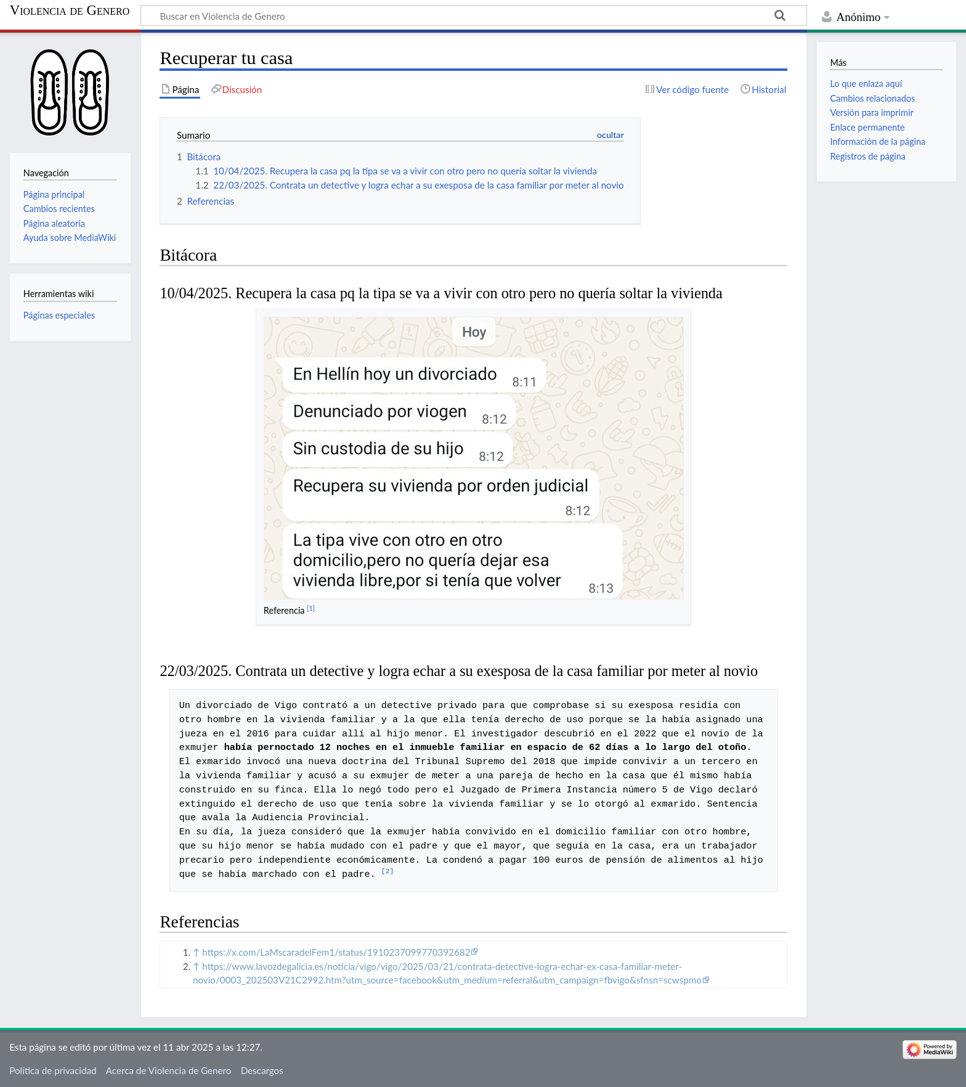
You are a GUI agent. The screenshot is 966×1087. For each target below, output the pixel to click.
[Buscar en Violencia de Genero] (473, 15)
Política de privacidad (52, 1070)
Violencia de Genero (70, 10)
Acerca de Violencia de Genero (169, 1070)
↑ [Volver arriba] (196, 952)
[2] (387, 871)
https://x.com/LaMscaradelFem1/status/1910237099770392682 (336, 952)
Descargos (262, 1070)
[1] (311, 608)
